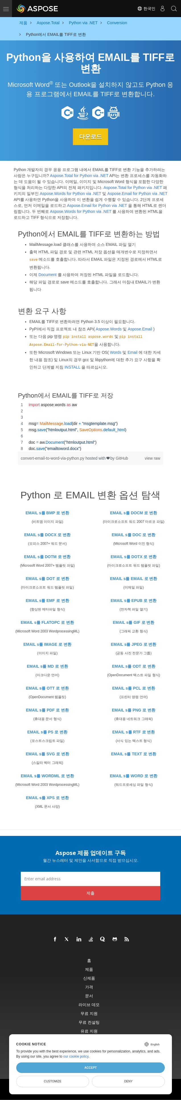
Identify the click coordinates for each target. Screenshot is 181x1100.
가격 (89, 986)
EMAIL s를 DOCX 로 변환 (47, 534)
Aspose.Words (109, 328)
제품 (89, 969)
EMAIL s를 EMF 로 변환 (47, 600)
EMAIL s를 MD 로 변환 (47, 666)
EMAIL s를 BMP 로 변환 (47, 512)
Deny (128, 1081)
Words (115, 352)
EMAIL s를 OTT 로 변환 (47, 688)
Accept (90, 1067)
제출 (90, 892)
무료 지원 (89, 1013)
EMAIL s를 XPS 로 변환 (47, 797)
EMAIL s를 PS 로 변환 (47, 731)
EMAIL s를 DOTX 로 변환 (134, 556)
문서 (89, 995)
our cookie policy (76, 1056)
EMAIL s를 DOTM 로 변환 (47, 556)
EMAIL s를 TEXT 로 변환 (133, 753)
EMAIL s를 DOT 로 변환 (47, 578)
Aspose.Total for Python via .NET (79, 175)
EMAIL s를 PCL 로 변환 (133, 688)
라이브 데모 (89, 1004)
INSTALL (72, 367)
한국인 (146, 8)
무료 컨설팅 (89, 1022)
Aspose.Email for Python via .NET (137, 193)
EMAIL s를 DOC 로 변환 (134, 534)
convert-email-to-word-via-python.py (53, 458)
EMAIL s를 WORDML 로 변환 (47, 775)
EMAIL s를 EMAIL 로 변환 (133, 578)
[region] (90, 427)
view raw (152, 458)
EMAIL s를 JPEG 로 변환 (134, 644)
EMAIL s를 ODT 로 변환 (133, 666)
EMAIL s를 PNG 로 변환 (133, 710)
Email (132, 352)
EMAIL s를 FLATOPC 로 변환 (47, 622)
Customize (52, 1081)
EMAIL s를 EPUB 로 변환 (134, 600)
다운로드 (90, 136)
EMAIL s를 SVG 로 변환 (47, 753)
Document (47, 274)
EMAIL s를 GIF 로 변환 (134, 622)
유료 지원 (89, 1030)
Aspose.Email (140, 328)
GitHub (122, 458)
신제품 (89, 977)
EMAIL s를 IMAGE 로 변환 (47, 644)
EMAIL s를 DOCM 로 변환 (133, 512)
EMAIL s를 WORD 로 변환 (133, 775)
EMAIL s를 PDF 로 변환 (47, 710)
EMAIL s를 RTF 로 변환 (133, 731)
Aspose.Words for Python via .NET (70, 193)
